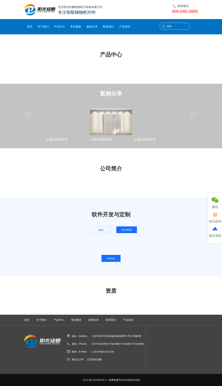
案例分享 (92, 26)
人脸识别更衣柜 (57, 139)
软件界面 (126, 229)
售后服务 (75, 26)
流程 (101, 229)
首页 (29, 26)
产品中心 (59, 26)
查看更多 (111, 258)
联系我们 (108, 26)
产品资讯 (124, 26)
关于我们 (43, 26)
